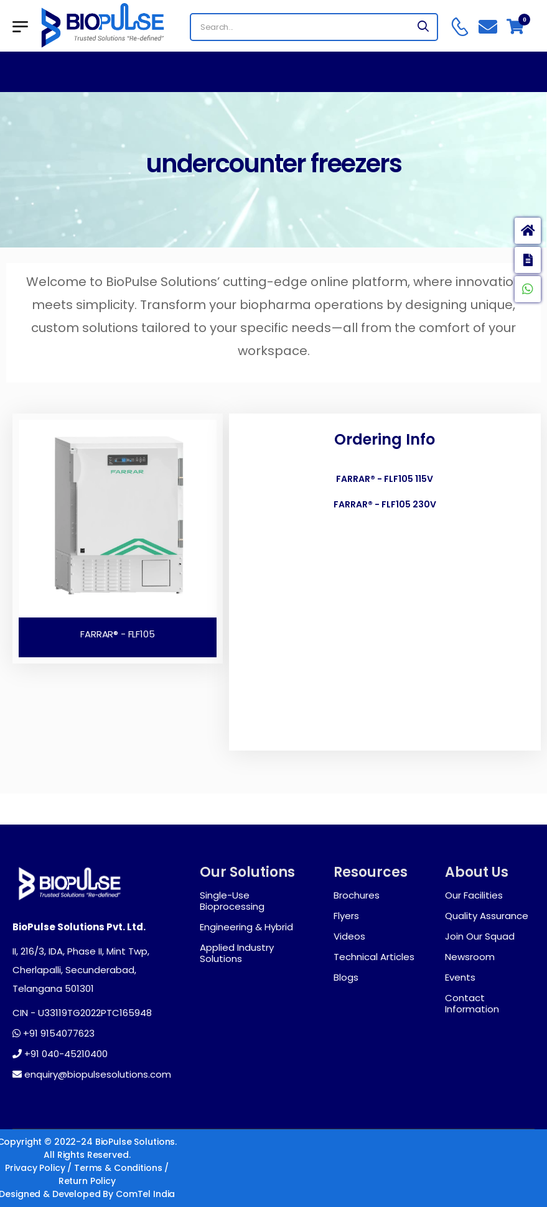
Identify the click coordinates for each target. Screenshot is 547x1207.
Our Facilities (474, 895)
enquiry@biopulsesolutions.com (91, 1074)
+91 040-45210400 (60, 1054)
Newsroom (470, 957)
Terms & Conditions (118, 1168)
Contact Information (472, 1003)
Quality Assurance (486, 916)
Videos (349, 936)
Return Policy (87, 1181)
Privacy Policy (35, 1168)
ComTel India (145, 1194)
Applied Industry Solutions (237, 953)
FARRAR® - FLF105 (117, 633)
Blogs (346, 977)
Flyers (346, 916)
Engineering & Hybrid (246, 927)
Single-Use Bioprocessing (232, 901)
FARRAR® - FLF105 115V (384, 479)
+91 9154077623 (53, 1033)
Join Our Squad (480, 936)
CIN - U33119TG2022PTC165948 (82, 1013)
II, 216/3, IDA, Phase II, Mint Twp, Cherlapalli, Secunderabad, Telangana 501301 (80, 970)
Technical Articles (374, 957)
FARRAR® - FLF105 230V (385, 504)
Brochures (357, 895)
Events (460, 977)
